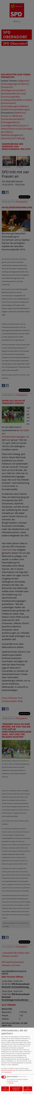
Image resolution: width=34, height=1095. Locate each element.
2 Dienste (10, 1083)
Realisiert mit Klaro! (27, 1093)
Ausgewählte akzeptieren (16, 1089)
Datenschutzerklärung (8, 1070)
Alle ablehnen (5, 1089)
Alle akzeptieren (27, 1089)
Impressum (7, 1072)
